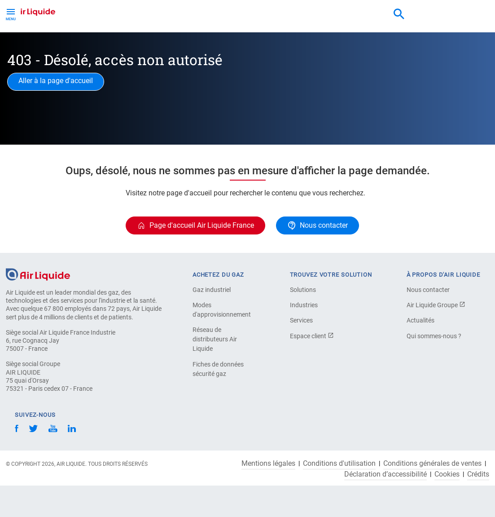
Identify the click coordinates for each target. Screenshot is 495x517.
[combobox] (399, 14)
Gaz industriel (212, 289)
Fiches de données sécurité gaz (218, 369)
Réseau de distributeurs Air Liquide (215, 339)
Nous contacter (428, 289)
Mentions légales (268, 463)
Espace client (312, 336)
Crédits (478, 474)
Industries (304, 305)
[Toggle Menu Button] (11, 13)
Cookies (447, 474)
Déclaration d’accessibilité (385, 474)
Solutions (303, 289)
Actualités (420, 320)
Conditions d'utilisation (339, 463)
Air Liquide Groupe (436, 305)
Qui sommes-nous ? (434, 336)
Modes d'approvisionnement (222, 309)
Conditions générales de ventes (432, 463)
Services (301, 320)
